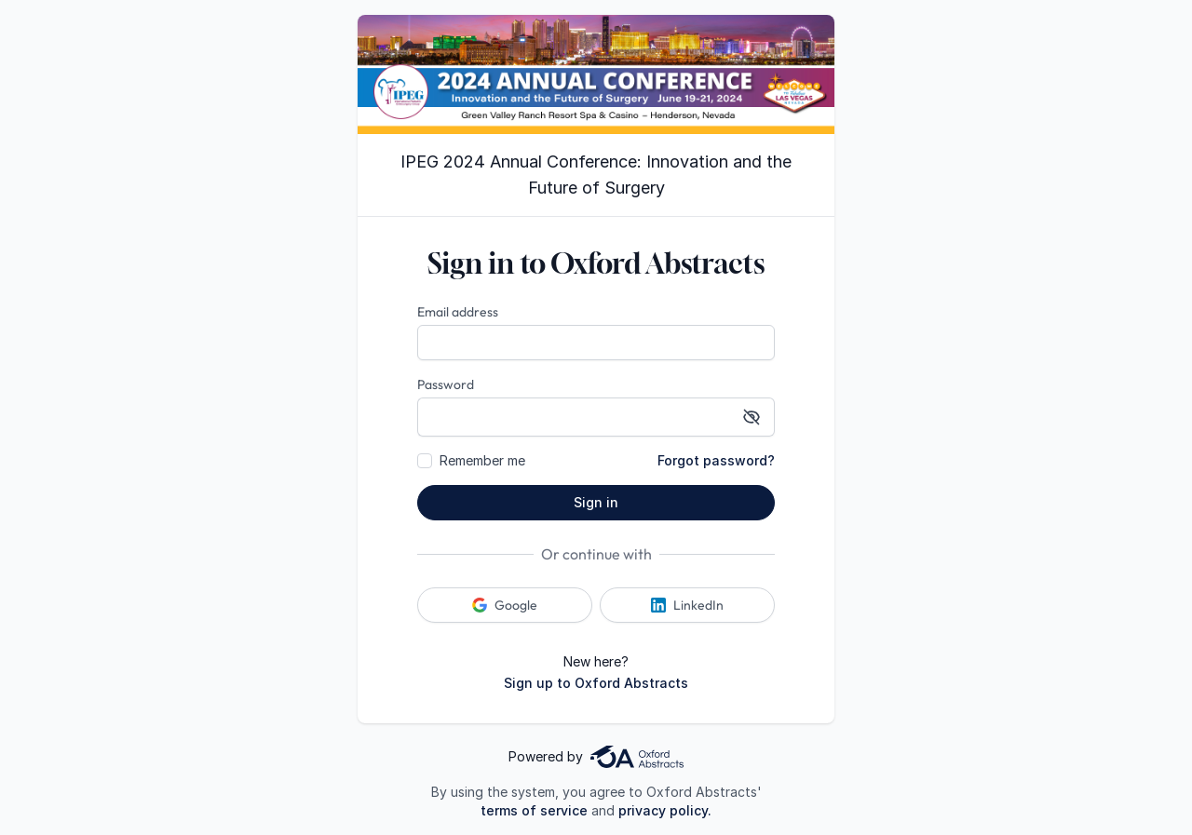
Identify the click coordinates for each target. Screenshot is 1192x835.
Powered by (596, 757)
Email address (457, 311)
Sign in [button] (596, 502)
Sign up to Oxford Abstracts (596, 683)
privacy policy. (664, 810)
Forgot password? (716, 460)
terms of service (534, 810)
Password (445, 384)
